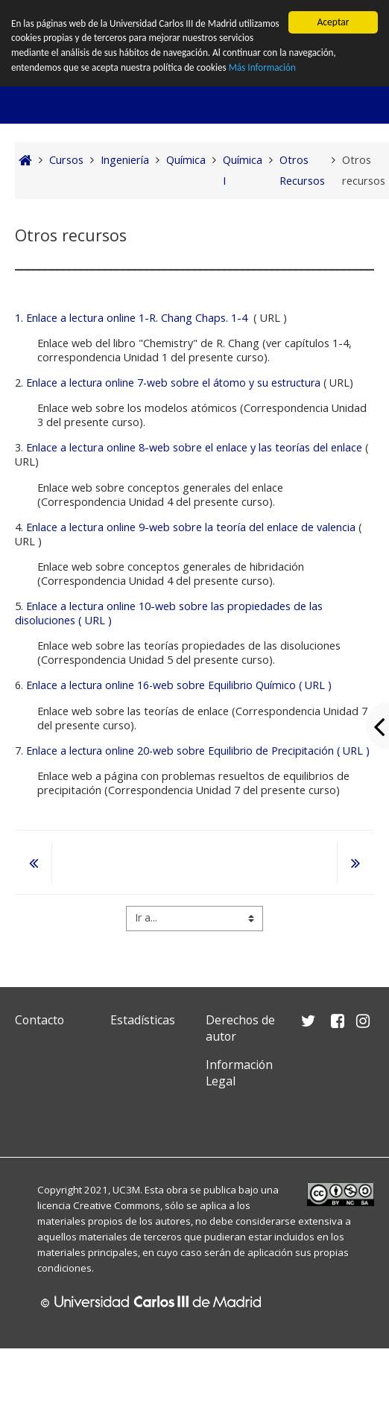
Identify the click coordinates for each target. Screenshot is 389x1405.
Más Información (321, 69)
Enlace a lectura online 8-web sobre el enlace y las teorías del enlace (194, 447)
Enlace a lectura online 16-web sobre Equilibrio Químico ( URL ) (179, 685)
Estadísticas (142, 1020)
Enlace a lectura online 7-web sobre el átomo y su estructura (173, 382)
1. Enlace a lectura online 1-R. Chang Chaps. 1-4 (131, 318)
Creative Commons (116, 1205)
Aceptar (333, 22)
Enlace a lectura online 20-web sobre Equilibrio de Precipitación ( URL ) (198, 750)
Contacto (39, 1020)
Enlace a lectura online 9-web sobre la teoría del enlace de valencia (190, 527)
